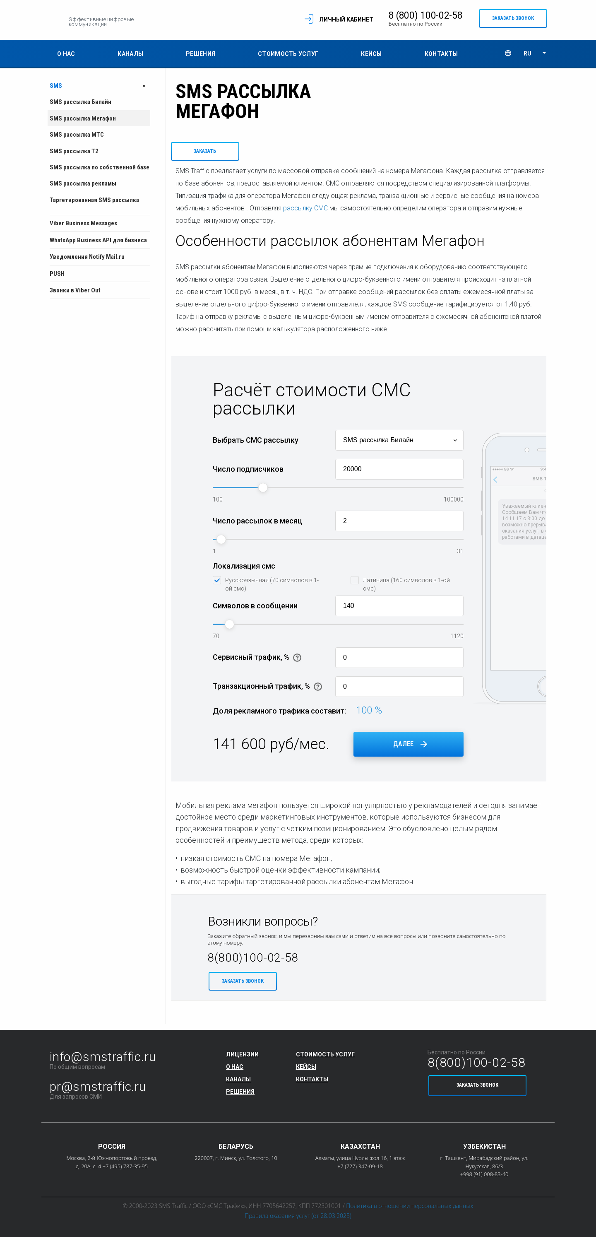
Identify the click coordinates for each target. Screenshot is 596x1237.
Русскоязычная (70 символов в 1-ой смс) (272, 588)
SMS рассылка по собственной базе (99, 169)
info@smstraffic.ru (103, 1056)
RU (527, 55)
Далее (403, 748)
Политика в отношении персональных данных (409, 1206)
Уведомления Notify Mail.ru (87, 259)
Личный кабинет (331, 20)
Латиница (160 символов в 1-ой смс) (406, 588)
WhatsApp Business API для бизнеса (98, 242)
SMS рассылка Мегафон (83, 120)
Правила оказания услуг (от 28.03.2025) (298, 1216)
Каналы (130, 56)
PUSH (57, 276)
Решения (200, 56)
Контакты (441, 56)
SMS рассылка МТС (77, 136)
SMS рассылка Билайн (80, 104)
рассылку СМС (305, 212)
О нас (66, 56)
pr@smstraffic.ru (98, 1086)
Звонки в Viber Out (75, 292)
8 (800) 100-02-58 (411, 16)
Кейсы (371, 56)
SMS (100, 88)
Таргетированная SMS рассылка (94, 202)
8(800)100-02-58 (253, 962)
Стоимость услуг (288, 56)
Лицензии (242, 1054)
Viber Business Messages (83, 225)
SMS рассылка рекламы (83, 185)
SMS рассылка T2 (74, 153)
